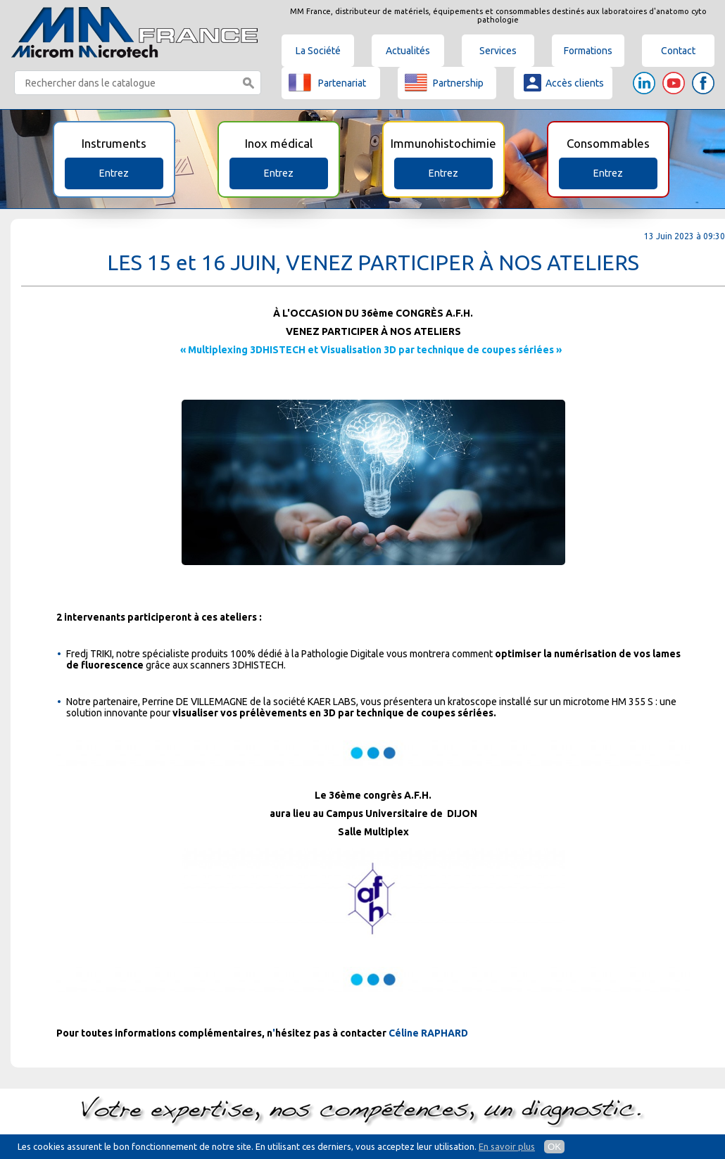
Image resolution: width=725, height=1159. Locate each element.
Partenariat (327, 82)
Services (498, 50)
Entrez (114, 173)
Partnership (444, 82)
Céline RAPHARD (428, 1033)
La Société (318, 50)
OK (554, 1146)
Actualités (408, 50)
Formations (588, 50)
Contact (678, 50)
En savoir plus (507, 1146)
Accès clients (562, 82)
